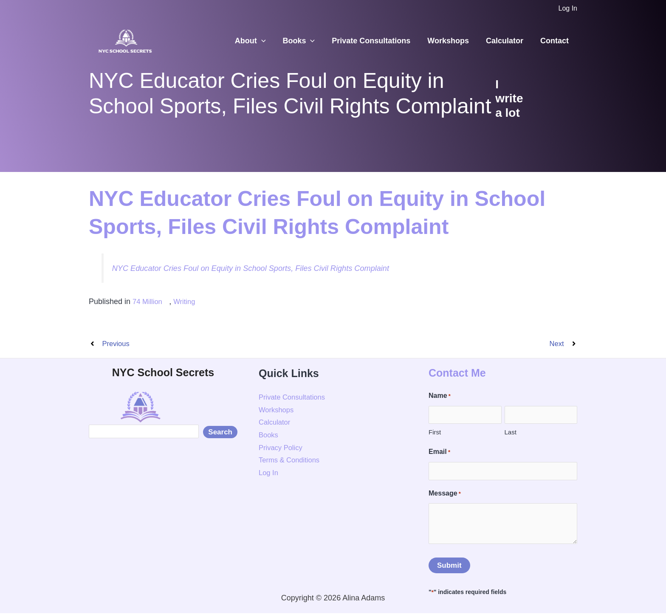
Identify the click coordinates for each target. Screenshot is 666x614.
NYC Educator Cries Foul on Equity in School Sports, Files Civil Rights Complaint (263, 268)
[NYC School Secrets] (125, 40)
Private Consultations (377, 41)
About (259, 41)
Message (445, 494)
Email (439, 453)
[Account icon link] (568, 8)
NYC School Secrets (163, 373)
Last (510, 433)
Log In (269, 474)
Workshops (452, 41)
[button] (270, 41)
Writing (181, 301)
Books (306, 41)
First (435, 433)
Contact (555, 41)
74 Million (149, 301)
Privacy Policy (282, 448)
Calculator (507, 41)
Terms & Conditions (292, 461)
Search (220, 433)
